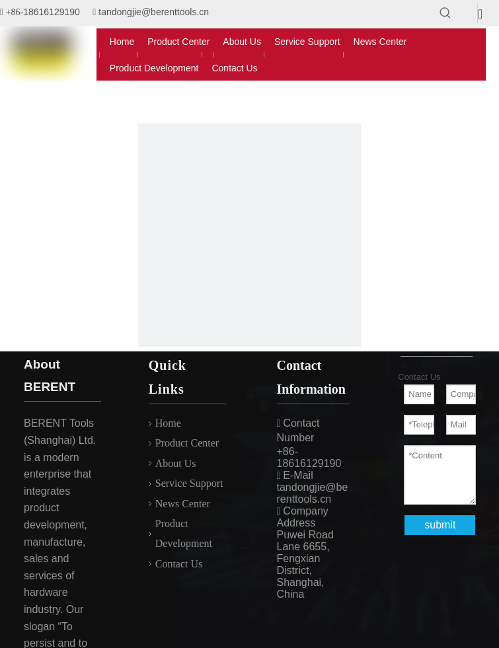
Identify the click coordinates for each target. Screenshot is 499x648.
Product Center (187, 443)
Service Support (189, 483)
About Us (175, 463)
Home (168, 423)
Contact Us (179, 563)
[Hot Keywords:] (445, 13)
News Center (182, 503)
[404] (250, 235)
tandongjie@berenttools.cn (153, 12)
